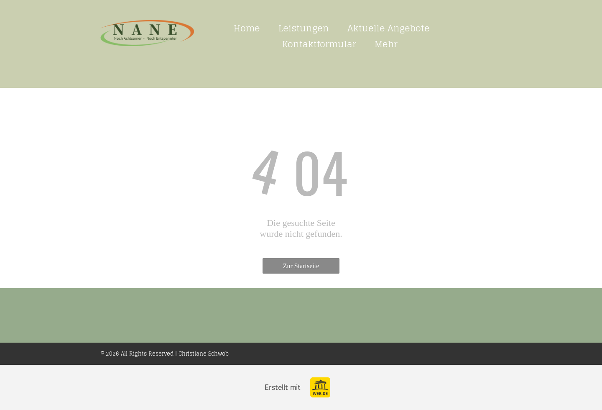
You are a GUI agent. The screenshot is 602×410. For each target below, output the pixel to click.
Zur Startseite (301, 265)
